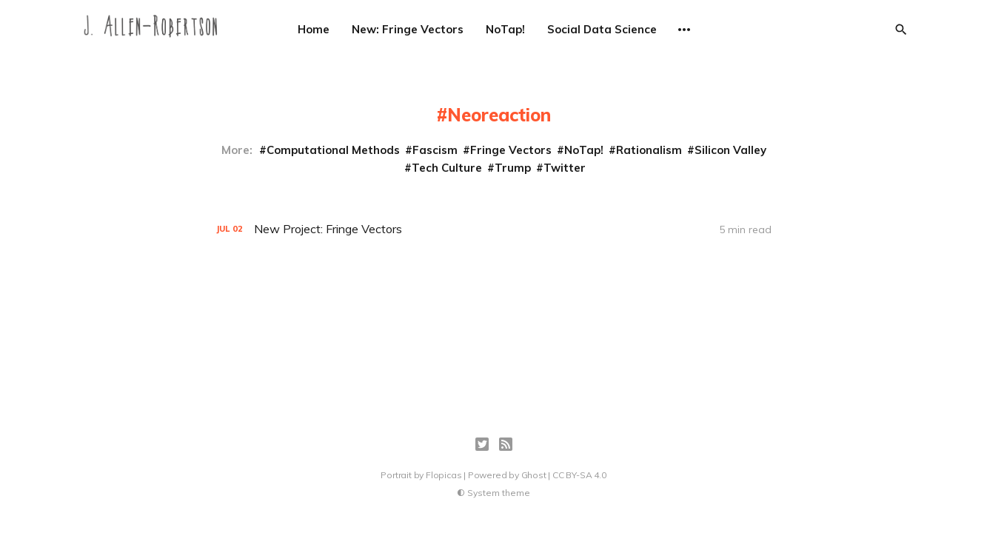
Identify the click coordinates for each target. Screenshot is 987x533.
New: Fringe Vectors (408, 29)
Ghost (533, 474)
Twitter (564, 168)
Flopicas (443, 474)
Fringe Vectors (511, 150)
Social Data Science (602, 29)
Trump (513, 168)
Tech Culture (447, 168)
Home (313, 29)
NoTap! (505, 29)
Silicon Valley (730, 150)
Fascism (435, 150)
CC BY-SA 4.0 (579, 474)
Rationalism (649, 150)
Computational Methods (333, 150)
